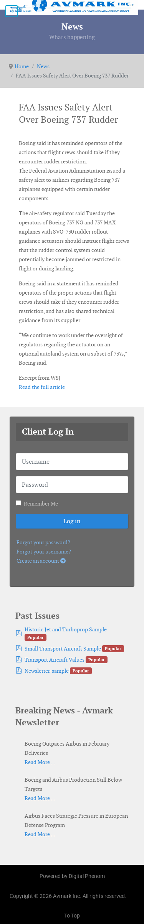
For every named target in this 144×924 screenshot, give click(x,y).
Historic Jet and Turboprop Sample (66, 629)
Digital (87, 876)
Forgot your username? (44, 551)
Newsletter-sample (47, 670)
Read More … (40, 762)
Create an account (41, 560)
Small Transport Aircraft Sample (63, 648)
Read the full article (42, 387)
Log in (72, 521)
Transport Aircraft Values (54, 659)
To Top (72, 915)
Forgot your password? (43, 542)
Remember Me (41, 503)
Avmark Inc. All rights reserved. (89, 895)
